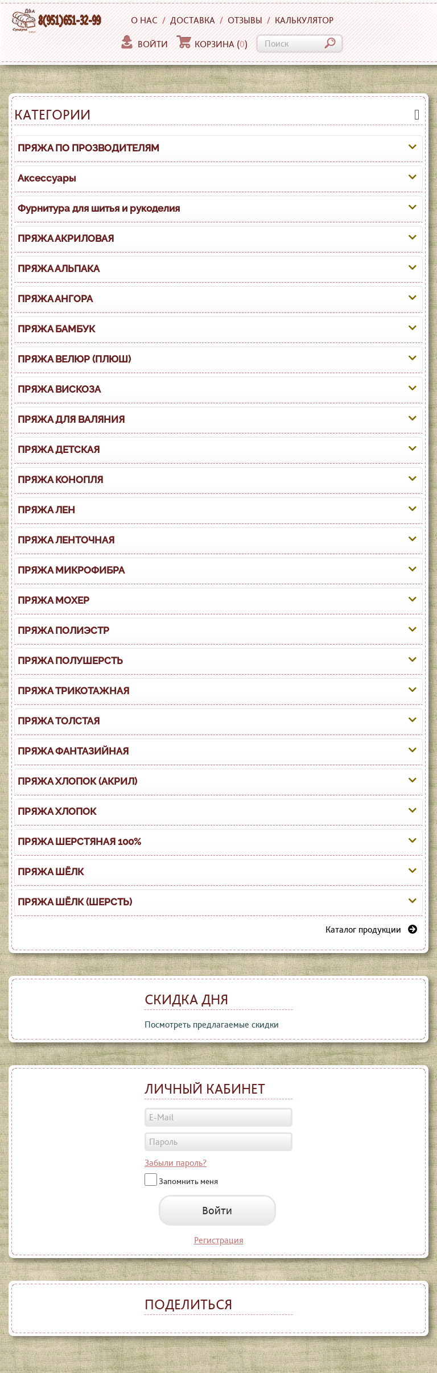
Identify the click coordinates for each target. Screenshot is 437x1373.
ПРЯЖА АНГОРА (55, 298)
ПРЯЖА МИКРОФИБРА (71, 570)
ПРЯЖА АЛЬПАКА (59, 268)
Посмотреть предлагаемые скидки (212, 1024)
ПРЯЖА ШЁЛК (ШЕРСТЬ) (75, 902)
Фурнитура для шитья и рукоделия (99, 208)
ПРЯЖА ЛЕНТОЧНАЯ (66, 540)
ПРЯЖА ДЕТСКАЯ (59, 449)
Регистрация (219, 1240)
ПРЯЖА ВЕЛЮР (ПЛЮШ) (74, 359)
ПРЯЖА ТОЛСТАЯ (59, 721)
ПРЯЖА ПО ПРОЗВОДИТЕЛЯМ (88, 148)
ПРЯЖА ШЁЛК (51, 871)
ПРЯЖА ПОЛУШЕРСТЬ (70, 660)
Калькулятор (304, 20)
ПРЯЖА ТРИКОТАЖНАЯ (73, 690)
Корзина (212, 44)
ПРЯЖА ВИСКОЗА (59, 389)
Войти (143, 44)
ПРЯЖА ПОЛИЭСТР (63, 630)
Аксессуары (47, 178)
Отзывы (245, 20)
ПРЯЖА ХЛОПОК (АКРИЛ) (77, 781)
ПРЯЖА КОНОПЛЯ (60, 479)
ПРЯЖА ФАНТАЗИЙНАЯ (73, 751)
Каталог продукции (371, 929)
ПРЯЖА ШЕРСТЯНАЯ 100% (79, 841)
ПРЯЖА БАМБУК (56, 329)
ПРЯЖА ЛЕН (46, 510)
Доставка (192, 20)
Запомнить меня (188, 1181)
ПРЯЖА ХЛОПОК (57, 811)
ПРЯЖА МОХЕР (53, 600)
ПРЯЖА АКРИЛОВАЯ (66, 238)
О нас (144, 20)
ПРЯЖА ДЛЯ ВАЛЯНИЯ (71, 419)
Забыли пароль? (176, 1162)
